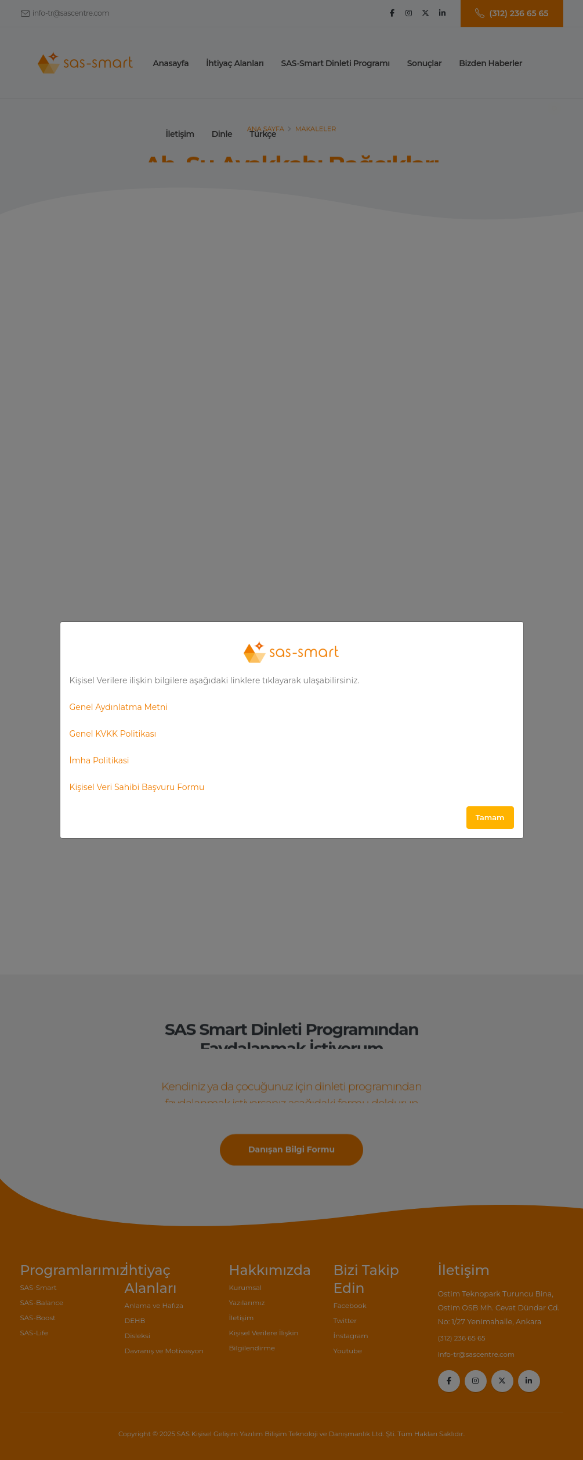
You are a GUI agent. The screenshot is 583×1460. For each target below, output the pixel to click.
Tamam (490, 817)
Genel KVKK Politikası (113, 734)
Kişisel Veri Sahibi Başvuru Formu (137, 787)
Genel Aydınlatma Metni (119, 707)
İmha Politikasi (99, 760)
